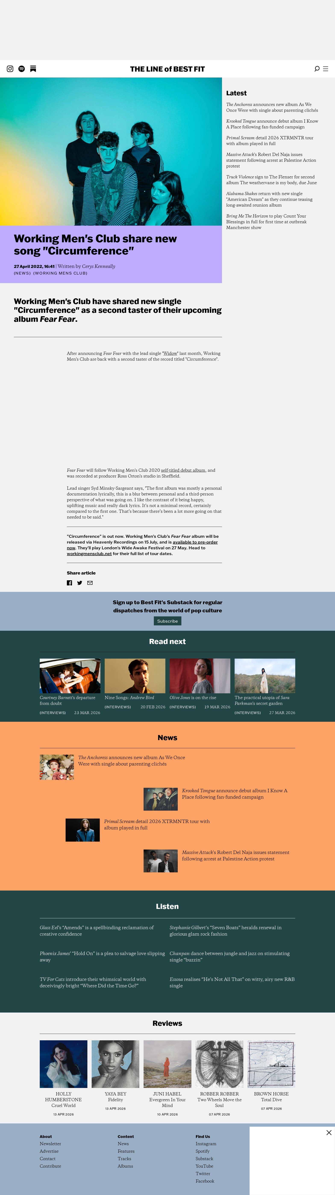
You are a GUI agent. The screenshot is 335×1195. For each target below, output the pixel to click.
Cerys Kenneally (98, 266)
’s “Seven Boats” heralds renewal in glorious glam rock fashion (226, 931)
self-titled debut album (183, 470)
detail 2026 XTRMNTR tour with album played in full (269, 141)
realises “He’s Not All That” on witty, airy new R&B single (232, 982)
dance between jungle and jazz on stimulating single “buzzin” (230, 957)
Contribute (50, 1166)
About (46, 1136)
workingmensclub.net (89, 553)
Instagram (206, 1144)
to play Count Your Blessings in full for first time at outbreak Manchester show (266, 222)
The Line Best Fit (167, 68)
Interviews (53, 713)
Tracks (124, 1159)
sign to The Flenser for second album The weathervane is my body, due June (271, 180)
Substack (204, 1159)
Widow (170, 354)
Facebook (205, 1181)
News (22, 273)
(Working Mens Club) (60, 273)
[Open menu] (325, 68)
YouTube (204, 1166)
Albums (125, 1166)
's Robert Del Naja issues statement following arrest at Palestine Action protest (271, 160)
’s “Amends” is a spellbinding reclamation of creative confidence (97, 931)
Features (126, 1151)
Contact (48, 1159)
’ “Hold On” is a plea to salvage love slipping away (102, 957)
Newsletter (50, 1144)
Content (126, 1136)
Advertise (49, 1151)
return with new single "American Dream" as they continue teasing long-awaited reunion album (269, 199)
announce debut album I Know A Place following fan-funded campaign (272, 124)
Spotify (203, 1151)
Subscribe (167, 621)
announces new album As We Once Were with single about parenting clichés (272, 107)
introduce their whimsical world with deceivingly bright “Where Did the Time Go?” (93, 982)
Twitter (203, 1174)
